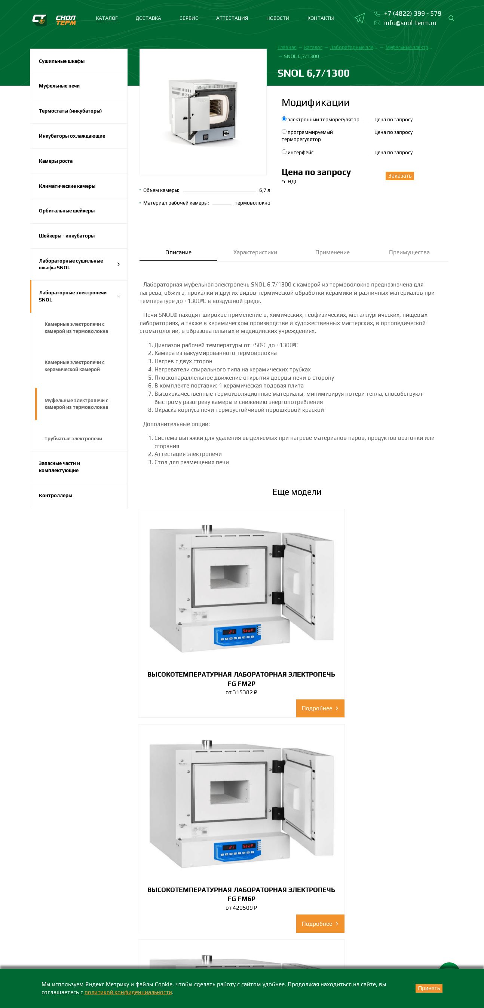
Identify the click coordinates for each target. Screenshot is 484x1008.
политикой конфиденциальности (129, 992)
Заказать (397, 175)
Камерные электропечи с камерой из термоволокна (77, 334)
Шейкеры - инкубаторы (68, 240)
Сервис (189, 18)
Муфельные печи (60, 87)
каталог (107, 18)
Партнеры (365, 931)
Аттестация (232, 18)
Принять (426, 988)
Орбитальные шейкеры (68, 215)
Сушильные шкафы (63, 61)
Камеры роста (57, 164)
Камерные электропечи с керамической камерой (76, 373)
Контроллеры (56, 506)
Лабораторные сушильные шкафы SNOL (79, 269)
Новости (278, 18)
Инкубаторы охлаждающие (73, 138)
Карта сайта (437, 965)
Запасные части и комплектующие (61, 477)
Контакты (320, 18)
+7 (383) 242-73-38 (217, 966)
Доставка (148, 18)
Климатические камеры (69, 189)
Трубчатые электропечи (75, 448)
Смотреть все (297, 813)
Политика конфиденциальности (395, 944)
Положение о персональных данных (385, 965)
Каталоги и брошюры (381, 917)
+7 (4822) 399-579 (57, 966)
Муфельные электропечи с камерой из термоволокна (78, 412)
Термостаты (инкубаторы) (72, 113)
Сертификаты (370, 904)
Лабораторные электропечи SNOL (79, 302)
